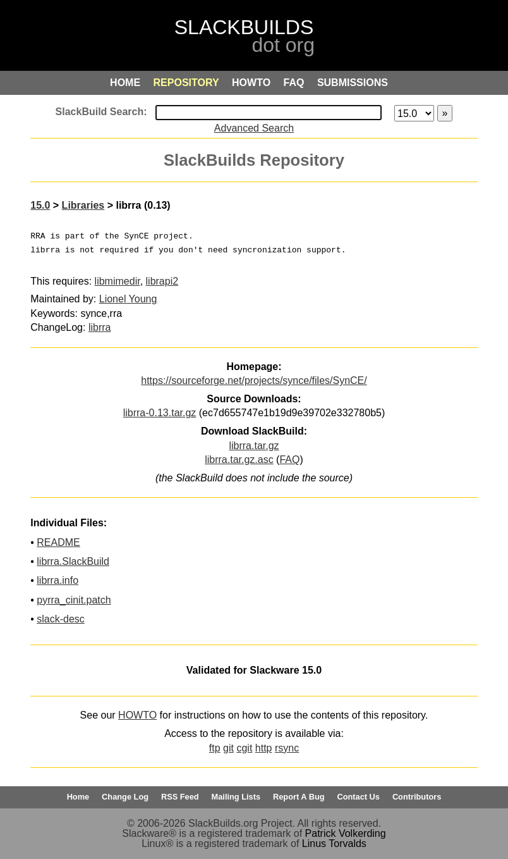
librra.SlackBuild (73, 561)
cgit (244, 748)
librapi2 (162, 281)
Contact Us (358, 796)
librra (99, 327)
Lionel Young (128, 299)
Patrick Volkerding (345, 833)
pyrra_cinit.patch (74, 600)
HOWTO (137, 715)
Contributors (416, 796)
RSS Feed (180, 796)
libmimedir (117, 281)
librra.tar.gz (254, 445)
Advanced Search (254, 128)
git (228, 748)
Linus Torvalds (334, 843)
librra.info (57, 580)
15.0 (40, 205)
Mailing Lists (236, 796)
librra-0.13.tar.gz (160, 412)
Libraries (83, 205)
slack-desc (61, 619)
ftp (215, 748)
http (263, 748)
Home (78, 796)
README (58, 542)
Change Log (125, 796)
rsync (287, 748)
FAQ (289, 459)
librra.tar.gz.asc (239, 459)
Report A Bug (299, 796)
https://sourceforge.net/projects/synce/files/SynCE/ (254, 380)
